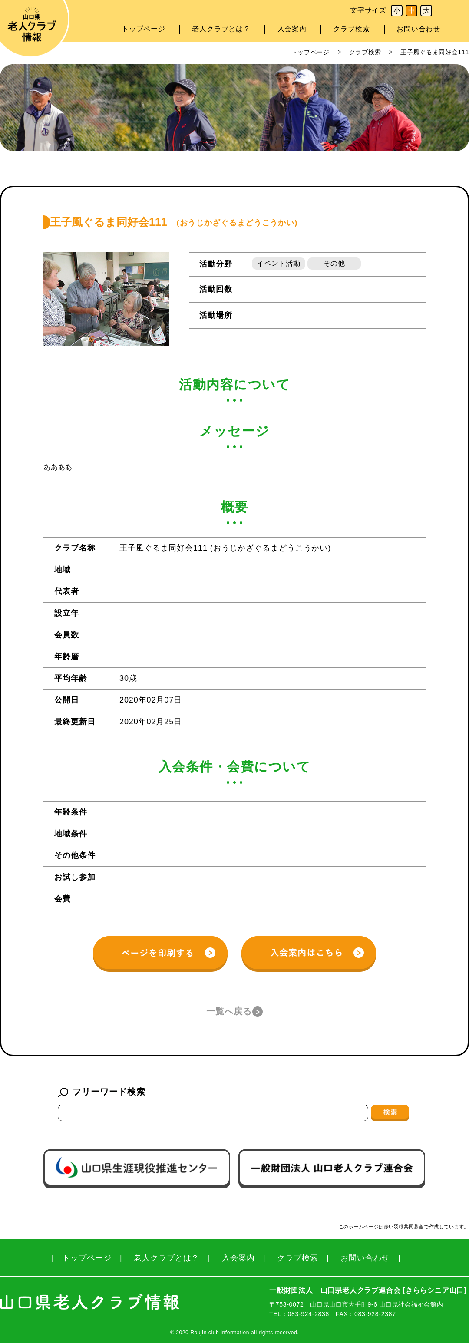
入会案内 (292, 29)
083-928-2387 (375, 1313)
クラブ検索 (351, 29)
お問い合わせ (418, 29)
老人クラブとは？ (221, 29)
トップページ (143, 29)
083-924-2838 (308, 1313)
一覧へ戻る (229, 1011)
